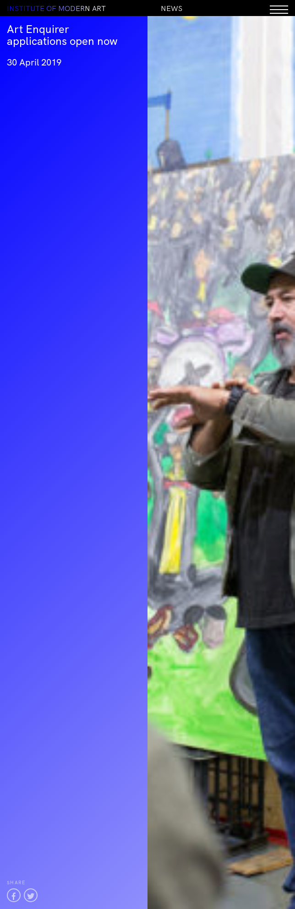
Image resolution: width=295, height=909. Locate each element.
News (171, 8)
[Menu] (279, 8)
